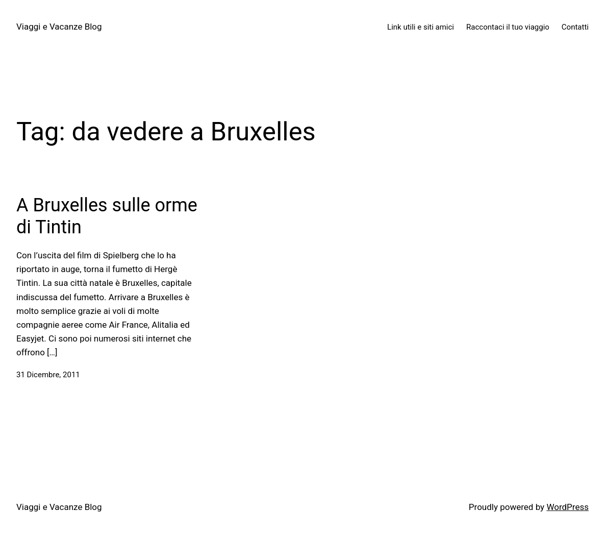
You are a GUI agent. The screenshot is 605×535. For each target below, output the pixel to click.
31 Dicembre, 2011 (48, 374)
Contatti (575, 27)
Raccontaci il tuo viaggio (507, 27)
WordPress (567, 507)
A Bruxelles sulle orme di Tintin (106, 216)
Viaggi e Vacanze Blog (59, 26)
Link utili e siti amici (420, 27)
